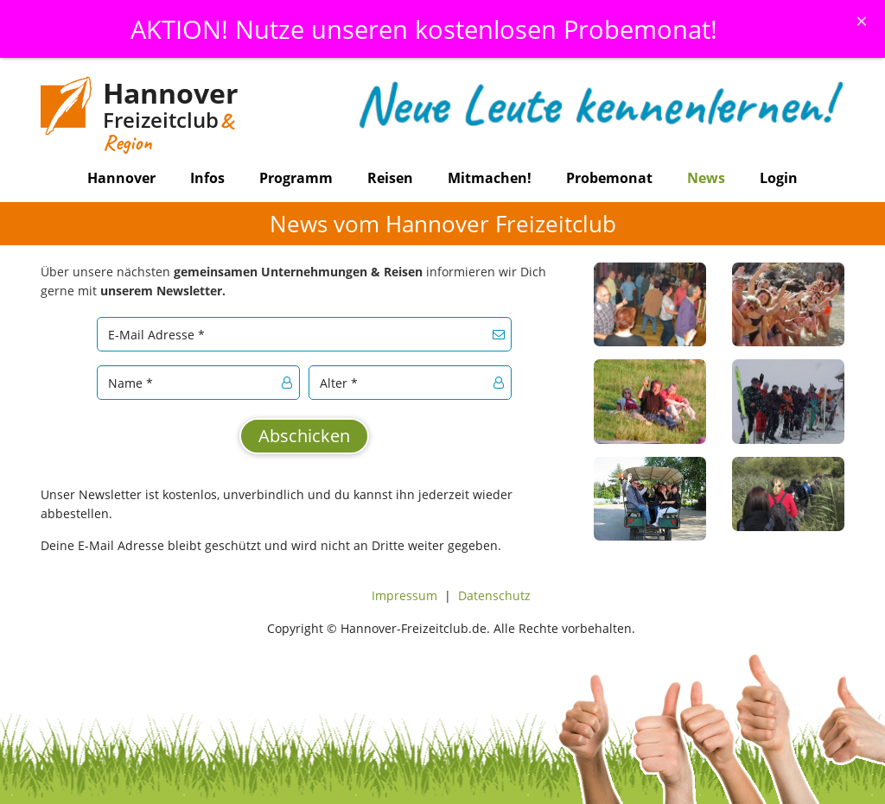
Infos (207, 177)
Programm (296, 177)
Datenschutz (494, 595)
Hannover (121, 177)
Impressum (404, 595)
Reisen (390, 177)
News (706, 177)
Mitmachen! (490, 177)
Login (779, 177)
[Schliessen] (861, 20)
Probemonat (609, 177)
